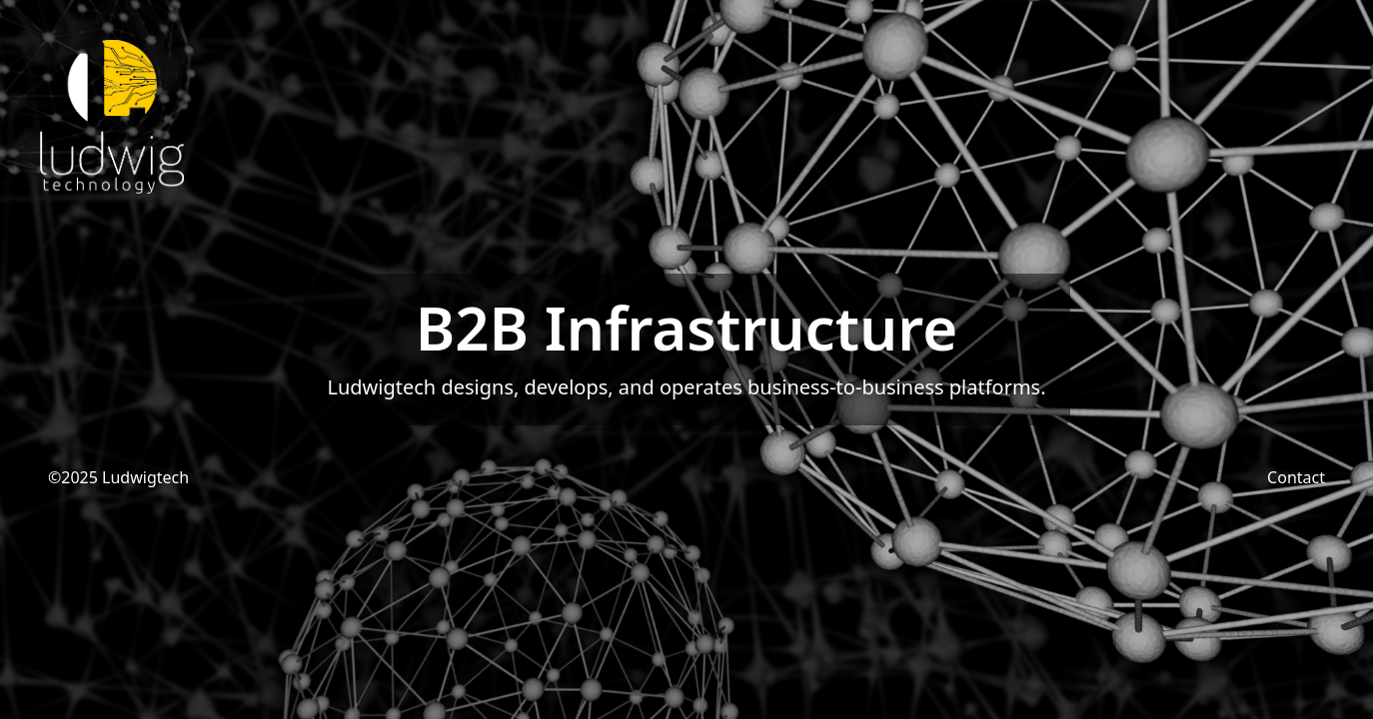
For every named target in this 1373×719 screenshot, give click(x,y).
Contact (1296, 477)
